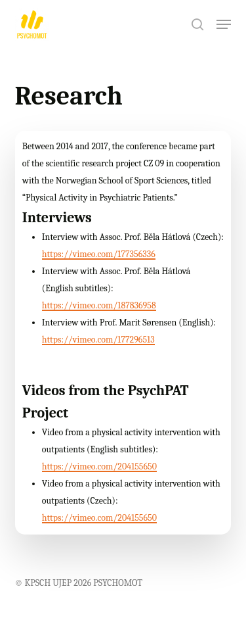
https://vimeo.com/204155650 (99, 466)
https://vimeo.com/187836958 (99, 305)
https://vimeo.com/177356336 (98, 254)
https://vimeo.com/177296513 (98, 339)
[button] (223, 24)
